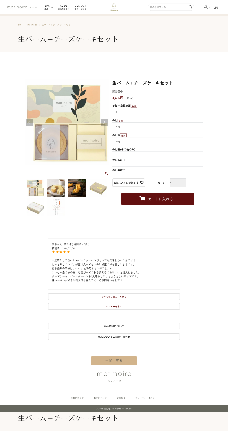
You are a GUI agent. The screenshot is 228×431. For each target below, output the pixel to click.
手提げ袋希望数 (124, 105)
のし (118, 120)
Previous (29, 122)
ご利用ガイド (78, 397)
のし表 (119, 135)
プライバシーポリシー (145, 397)
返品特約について (114, 326)
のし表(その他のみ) (123, 149)
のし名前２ (118, 170)
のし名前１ (118, 159)
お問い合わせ (100, 397)
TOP (20, 24)
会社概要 (120, 397)
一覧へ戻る (114, 360)
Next (104, 122)
